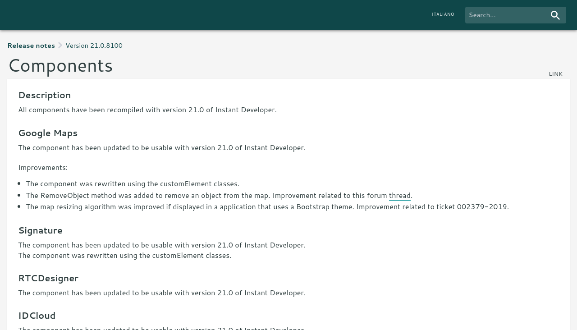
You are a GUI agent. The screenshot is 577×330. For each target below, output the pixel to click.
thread (400, 195)
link (556, 73)
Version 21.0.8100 (94, 45)
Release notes (31, 45)
